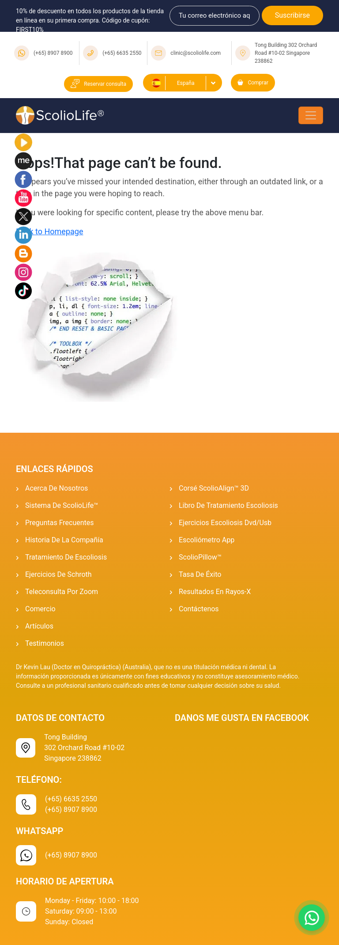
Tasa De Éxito (200, 574)
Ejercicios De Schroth (58, 574)
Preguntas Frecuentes (59, 522)
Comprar (252, 83)
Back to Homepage (49, 231)
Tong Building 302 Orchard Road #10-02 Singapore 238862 (286, 53)
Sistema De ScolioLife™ (61, 505)
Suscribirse (292, 15)
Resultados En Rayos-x (215, 591)
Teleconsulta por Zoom (61, 591)
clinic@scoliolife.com (195, 53)
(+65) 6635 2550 (122, 53)
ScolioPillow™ (200, 557)
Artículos (39, 626)
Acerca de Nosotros (56, 488)
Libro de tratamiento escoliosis (228, 505)
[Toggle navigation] (310, 115)
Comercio (40, 609)
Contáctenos (199, 609)
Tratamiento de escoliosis (66, 557)
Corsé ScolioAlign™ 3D (214, 488)
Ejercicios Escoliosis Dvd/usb (225, 522)
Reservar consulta (98, 84)
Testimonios (44, 643)
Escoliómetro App (206, 540)
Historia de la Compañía (64, 540)
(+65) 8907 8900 (53, 53)
